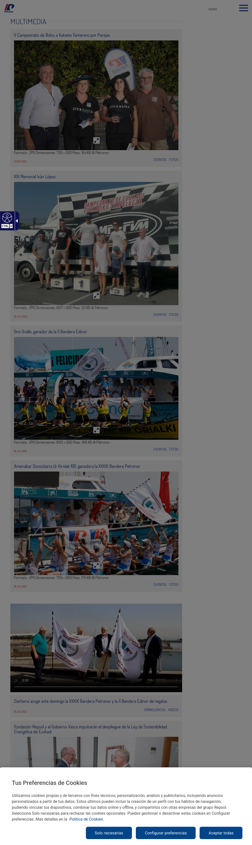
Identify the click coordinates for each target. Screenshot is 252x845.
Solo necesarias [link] (109, 833)
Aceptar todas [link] (221, 833)
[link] (6, 217)
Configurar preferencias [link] (166, 833)
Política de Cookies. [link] (86, 819)
